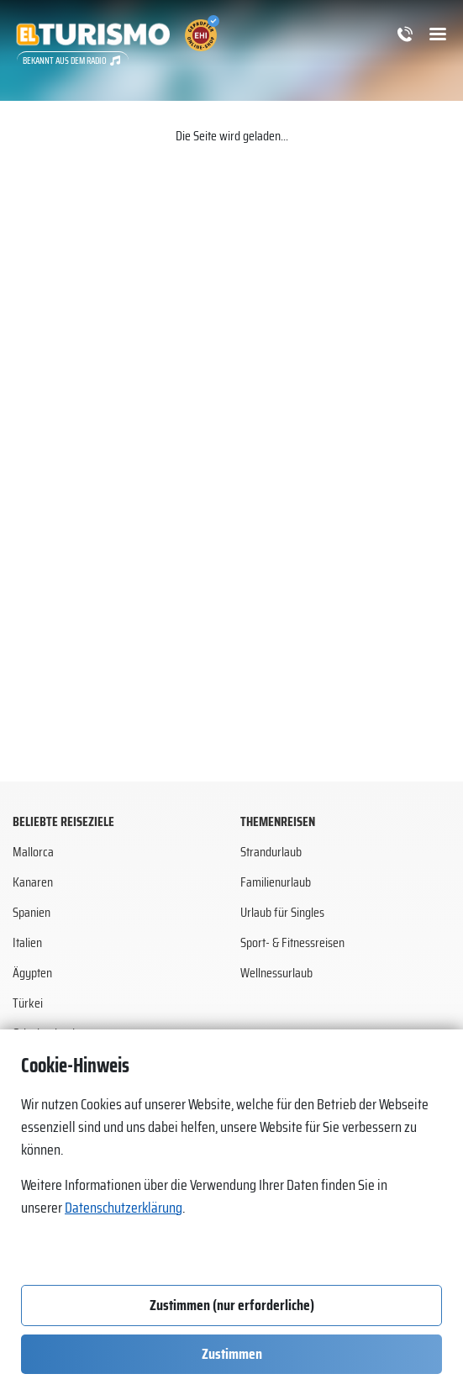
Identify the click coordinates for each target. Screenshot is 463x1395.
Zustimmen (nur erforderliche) (232, 1305)
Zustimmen (232, 1354)
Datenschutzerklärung (123, 1207)
